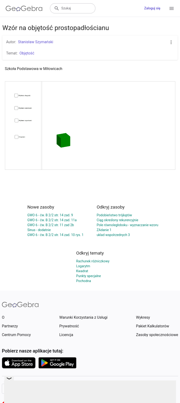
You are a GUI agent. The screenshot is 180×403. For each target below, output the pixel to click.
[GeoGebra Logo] (24, 8)
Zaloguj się (152, 8)
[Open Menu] (171, 8)
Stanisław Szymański (35, 42)
